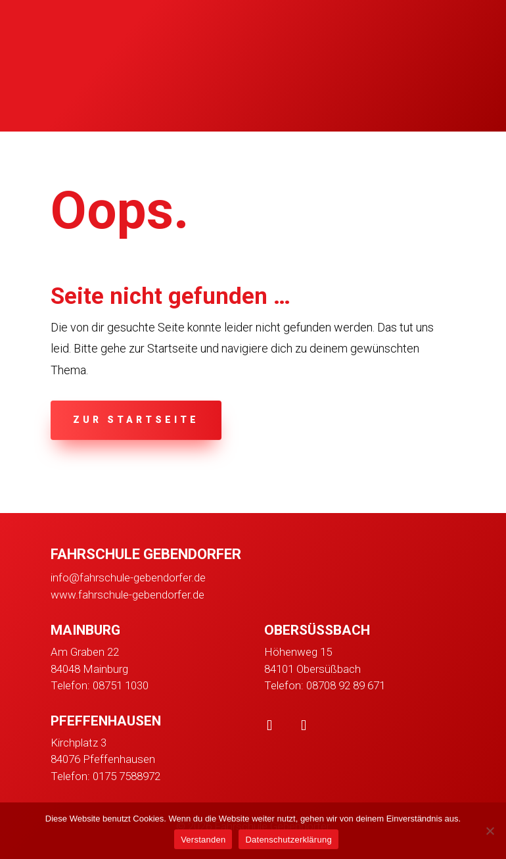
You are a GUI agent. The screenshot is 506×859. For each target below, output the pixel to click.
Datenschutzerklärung (288, 840)
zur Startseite (136, 419)
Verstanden (203, 840)
